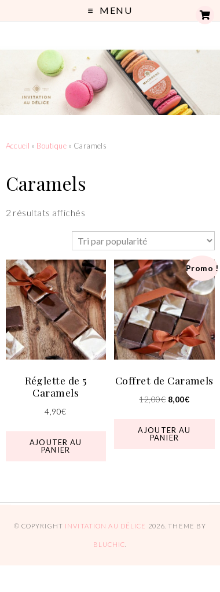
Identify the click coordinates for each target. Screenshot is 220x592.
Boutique (51, 145)
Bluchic (109, 544)
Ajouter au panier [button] (56, 446)
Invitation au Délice (105, 526)
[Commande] (143, 240)
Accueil (18, 145)
